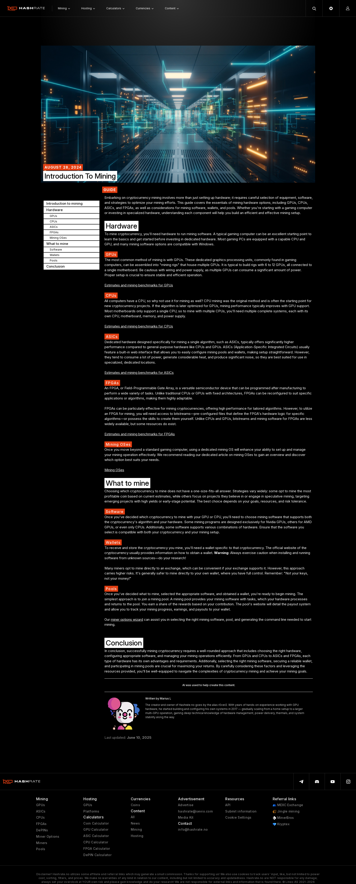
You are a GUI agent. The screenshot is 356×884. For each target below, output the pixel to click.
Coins (135, 805)
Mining (136, 829)
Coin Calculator (96, 823)
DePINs (42, 830)
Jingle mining (286, 811)
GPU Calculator (95, 829)
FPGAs (41, 824)
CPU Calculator (95, 842)
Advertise (186, 805)
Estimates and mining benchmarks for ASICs (139, 372)
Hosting (137, 836)
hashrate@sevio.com (195, 811)
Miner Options (47, 836)
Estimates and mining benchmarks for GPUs (138, 285)
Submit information (241, 811)
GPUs (40, 805)
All (133, 817)
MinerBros (283, 818)
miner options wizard (127, 619)
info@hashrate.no (193, 829)
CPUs (40, 817)
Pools (40, 849)
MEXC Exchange (288, 805)
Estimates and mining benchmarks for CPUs (138, 326)
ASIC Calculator (96, 836)
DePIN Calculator (97, 855)
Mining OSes (114, 470)
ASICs (40, 811)
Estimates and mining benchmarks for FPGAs (139, 434)
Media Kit (186, 817)
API (227, 805)
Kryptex (281, 824)
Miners (41, 843)
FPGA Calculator (96, 848)
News (135, 823)
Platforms (91, 811)
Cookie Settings (238, 817)
